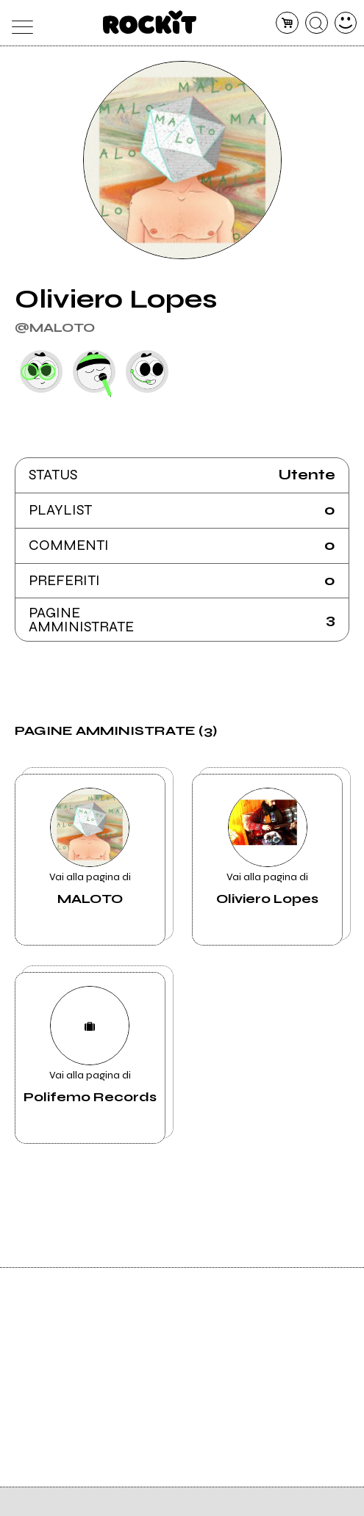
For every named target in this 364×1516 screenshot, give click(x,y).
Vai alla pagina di (90, 847)
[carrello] (287, 23)
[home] (149, 22)
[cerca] (316, 23)
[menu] (18, 23)
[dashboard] (346, 23)
